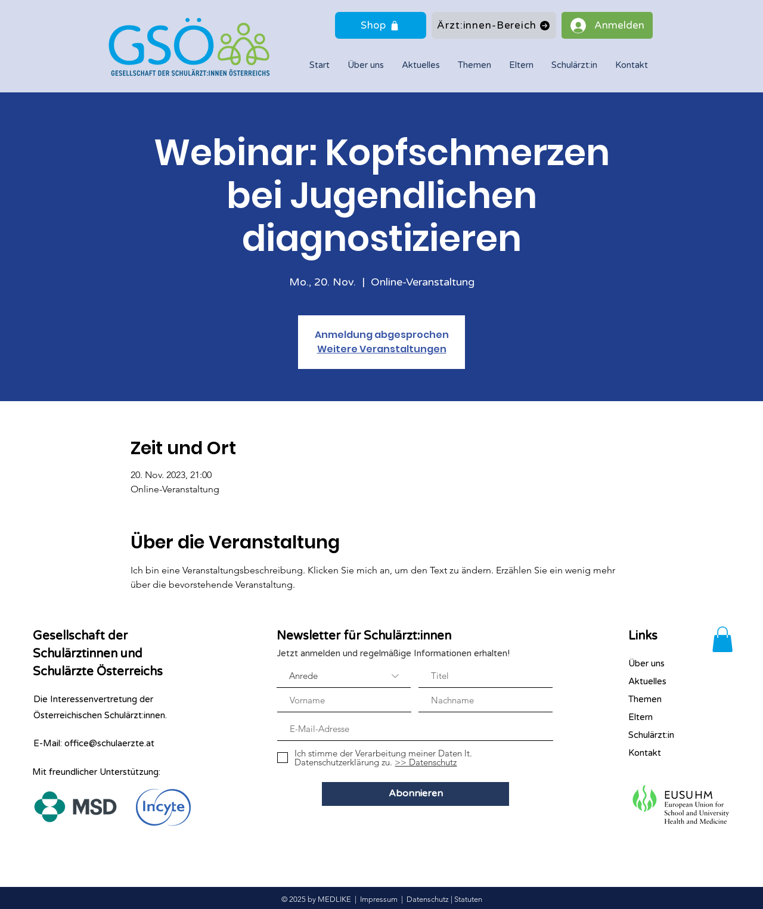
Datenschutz (428, 899)
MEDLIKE (334, 899)
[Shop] (380, 25)
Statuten (468, 899)
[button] (574, 65)
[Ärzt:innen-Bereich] (494, 25)
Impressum (379, 899)
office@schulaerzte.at (109, 743)
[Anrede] (344, 676)
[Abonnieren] (415, 794)
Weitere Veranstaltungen (381, 349)
